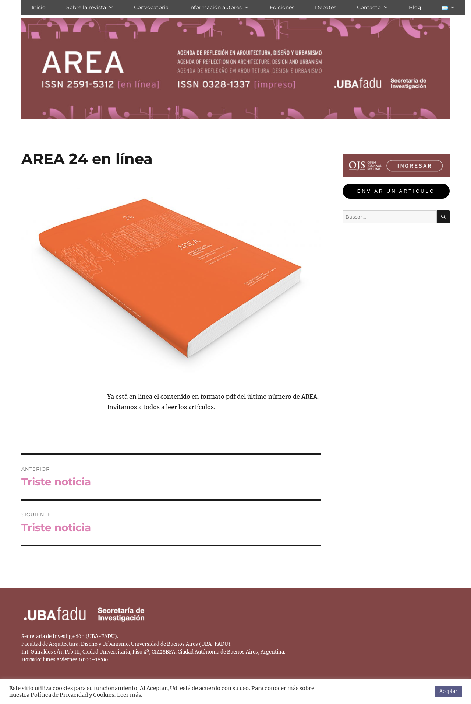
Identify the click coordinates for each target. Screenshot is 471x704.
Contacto (372, 7)
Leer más (129, 694)
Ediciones (282, 7)
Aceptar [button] (448, 691)
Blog (415, 7)
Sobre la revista (89, 7)
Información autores (219, 7)
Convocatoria (151, 7)
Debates (325, 7)
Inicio (39, 7)
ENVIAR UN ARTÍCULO (396, 191)
